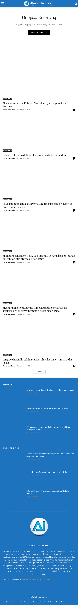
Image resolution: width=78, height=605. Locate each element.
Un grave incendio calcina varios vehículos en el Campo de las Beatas (37, 361)
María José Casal (9, 109)
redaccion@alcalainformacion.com (37, 579)
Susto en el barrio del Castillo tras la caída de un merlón (34, 155)
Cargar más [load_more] (39, 371)
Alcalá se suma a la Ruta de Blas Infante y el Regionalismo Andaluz (35, 104)
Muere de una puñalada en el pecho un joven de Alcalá (46, 472)
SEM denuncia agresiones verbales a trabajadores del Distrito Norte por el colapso (37, 205)
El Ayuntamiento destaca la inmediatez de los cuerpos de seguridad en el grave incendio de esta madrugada (35, 309)
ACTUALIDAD (7, 99)
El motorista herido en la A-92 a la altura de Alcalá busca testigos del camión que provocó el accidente (39, 257)
